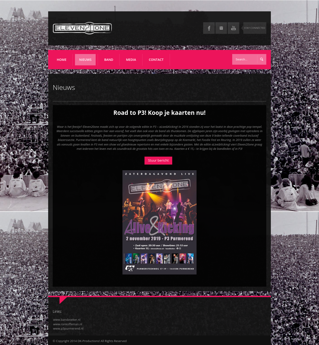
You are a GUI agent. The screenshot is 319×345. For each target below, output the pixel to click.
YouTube (233, 28)
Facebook (209, 28)
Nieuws (86, 61)
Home (61, 59)
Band (110, 61)
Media (132, 61)
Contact (156, 59)
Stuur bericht (158, 160)
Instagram (221, 28)
